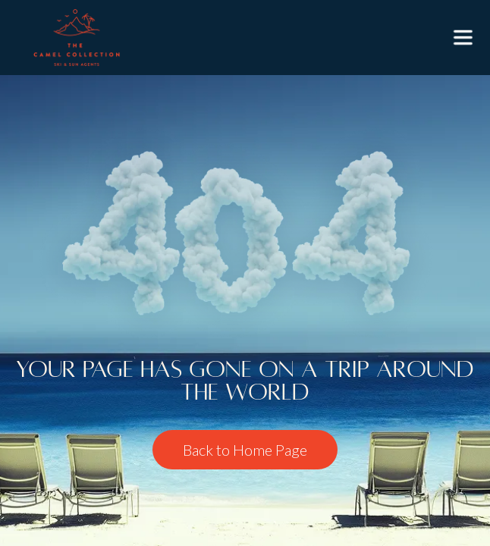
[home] (72, 37)
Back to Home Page (245, 450)
